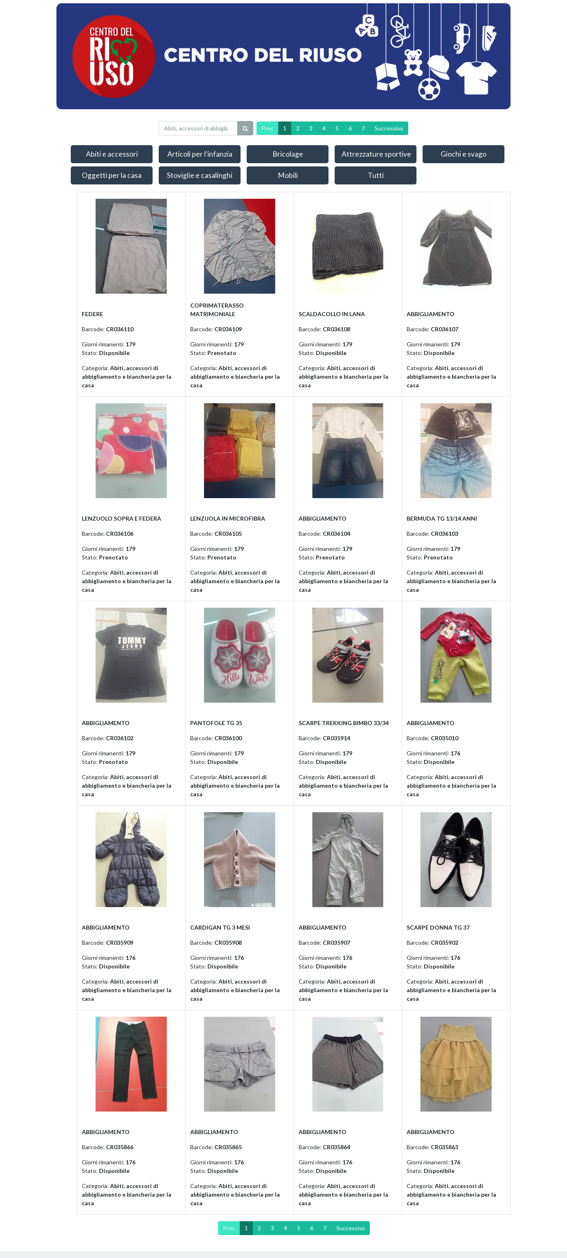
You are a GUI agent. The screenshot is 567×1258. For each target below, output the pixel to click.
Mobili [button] (288, 175)
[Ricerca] (245, 128)
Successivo (389, 128)
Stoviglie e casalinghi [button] (199, 175)
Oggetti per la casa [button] (112, 175)
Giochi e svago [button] (463, 154)
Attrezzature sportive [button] (376, 154)
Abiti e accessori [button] (112, 154)
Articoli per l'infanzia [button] (199, 154)
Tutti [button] (376, 175)
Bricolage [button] (287, 154)
